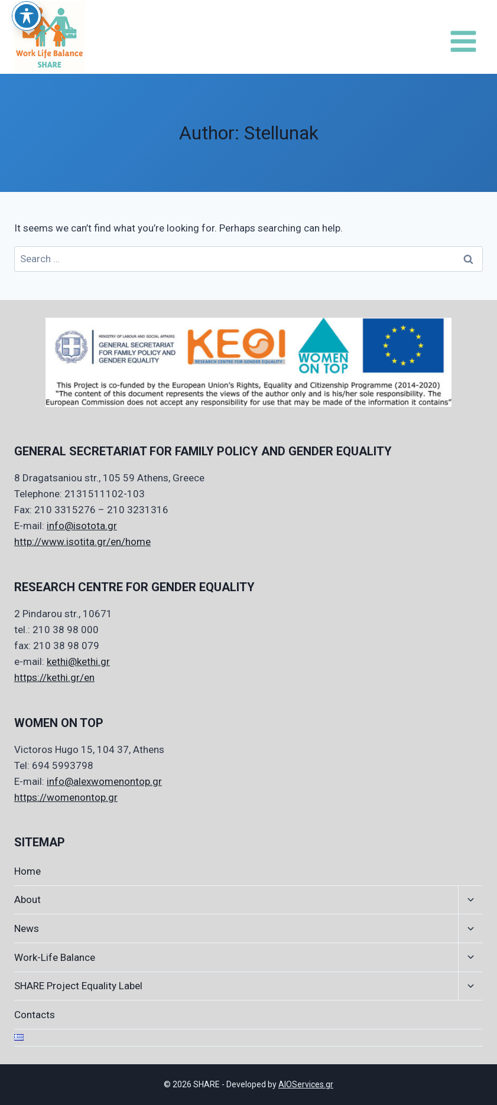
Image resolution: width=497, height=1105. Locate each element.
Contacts (34, 1015)
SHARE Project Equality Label (78, 986)
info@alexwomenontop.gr (104, 781)
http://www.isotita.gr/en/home (82, 541)
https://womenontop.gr (66, 797)
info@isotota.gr (82, 526)
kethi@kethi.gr (78, 661)
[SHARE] (49, 37)
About (27, 899)
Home (27, 871)
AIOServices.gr (305, 1084)
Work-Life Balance (54, 957)
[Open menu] (463, 37)
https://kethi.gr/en (54, 677)
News (26, 928)
